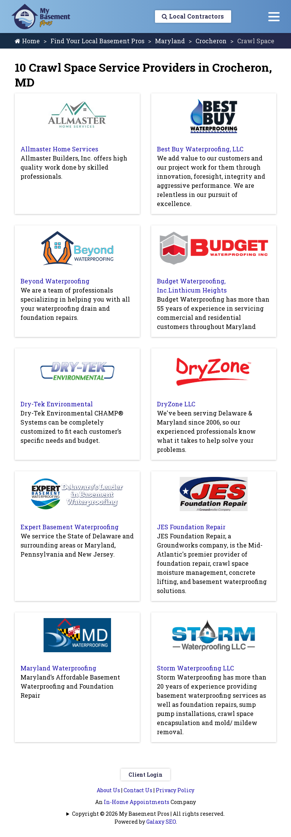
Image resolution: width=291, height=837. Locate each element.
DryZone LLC (176, 404)
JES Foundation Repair (191, 527)
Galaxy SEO (161, 821)
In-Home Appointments (136, 802)
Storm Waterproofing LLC (195, 668)
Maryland (170, 41)
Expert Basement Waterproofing (69, 527)
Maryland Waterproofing (58, 668)
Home (27, 41)
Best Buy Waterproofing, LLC (200, 149)
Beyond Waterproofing (54, 281)
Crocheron (211, 41)
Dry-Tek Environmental (56, 404)
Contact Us (138, 790)
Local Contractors (192, 16)
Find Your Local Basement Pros (97, 41)
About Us (108, 790)
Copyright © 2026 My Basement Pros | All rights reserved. (148, 813)
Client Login (145, 774)
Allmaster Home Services (59, 149)
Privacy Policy (175, 790)
